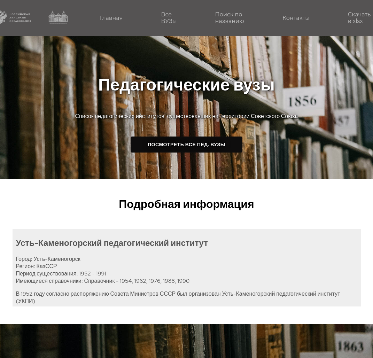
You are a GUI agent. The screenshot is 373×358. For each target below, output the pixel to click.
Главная (111, 18)
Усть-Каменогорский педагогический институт (112, 243)
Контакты (296, 18)
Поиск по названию (229, 17)
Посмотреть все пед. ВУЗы (186, 144)
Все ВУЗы (169, 17)
